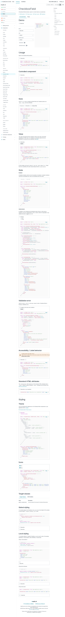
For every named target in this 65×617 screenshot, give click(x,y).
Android (3, 7)
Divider (4, 34)
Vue (2, 22)
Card (4, 108)
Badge (4, 124)
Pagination (5, 116)
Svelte (3, 18)
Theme (27, 407)
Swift (3, 20)
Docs (13, 1)
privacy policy (36, 609)
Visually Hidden (5, 132)
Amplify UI (3, 4)
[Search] (50, 5)
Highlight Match (5, 130)
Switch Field (5, 96)
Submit (21, 143)
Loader (4, 52)
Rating (4, 126)
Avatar (4, 122)
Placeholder (5, 55)
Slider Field (5, 92)
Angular (3, 9)
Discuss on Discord (40, 603)
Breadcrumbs (5, 60)
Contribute (23, 1)
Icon (4, 38)
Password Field (5, 83)
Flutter (3, 11)
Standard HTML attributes (58, 24)
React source (36, 14)
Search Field (5, 89)
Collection (4, 110)
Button (4, 72)
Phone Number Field (6, 85)
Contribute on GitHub (29, 603)
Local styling (56, 34)
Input (4, 79)
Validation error (57, 20)
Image (4, 40)
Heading (4, 36)
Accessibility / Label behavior (57, 22)
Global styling (56, 32)
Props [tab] (28, 16)
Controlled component (58, 13)
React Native (4, 16)
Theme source (29, 14)
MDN (37, 139)
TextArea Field (5, 100)
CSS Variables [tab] (30, 496)
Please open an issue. (26, 356)
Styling (55, 26)
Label (4, 81)
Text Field (4, 98)
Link (3, 62)
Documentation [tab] (23, 16)
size (19, 33)
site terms (30, 609)
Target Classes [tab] (23, 496)
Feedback (42, 14)
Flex (3, 112)
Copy (46, 61)
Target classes (57, 31)
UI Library (18, 1)
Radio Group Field (6, 87)
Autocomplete (5, 70)
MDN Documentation (23, 386)
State (55, 18)
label (20, 28)
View (4, 45)
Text (4, 43)
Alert (4, 50)
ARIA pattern (22, 14)
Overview (4, 30)
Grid (3, 114)
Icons (55, 29)
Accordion (4, 106)
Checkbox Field (5, 74)
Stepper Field (5, 94)
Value (55, 16)
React (3, 13)
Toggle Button (5, 102)
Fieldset (4, 77)
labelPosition (21, 37)
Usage (55, 11)
